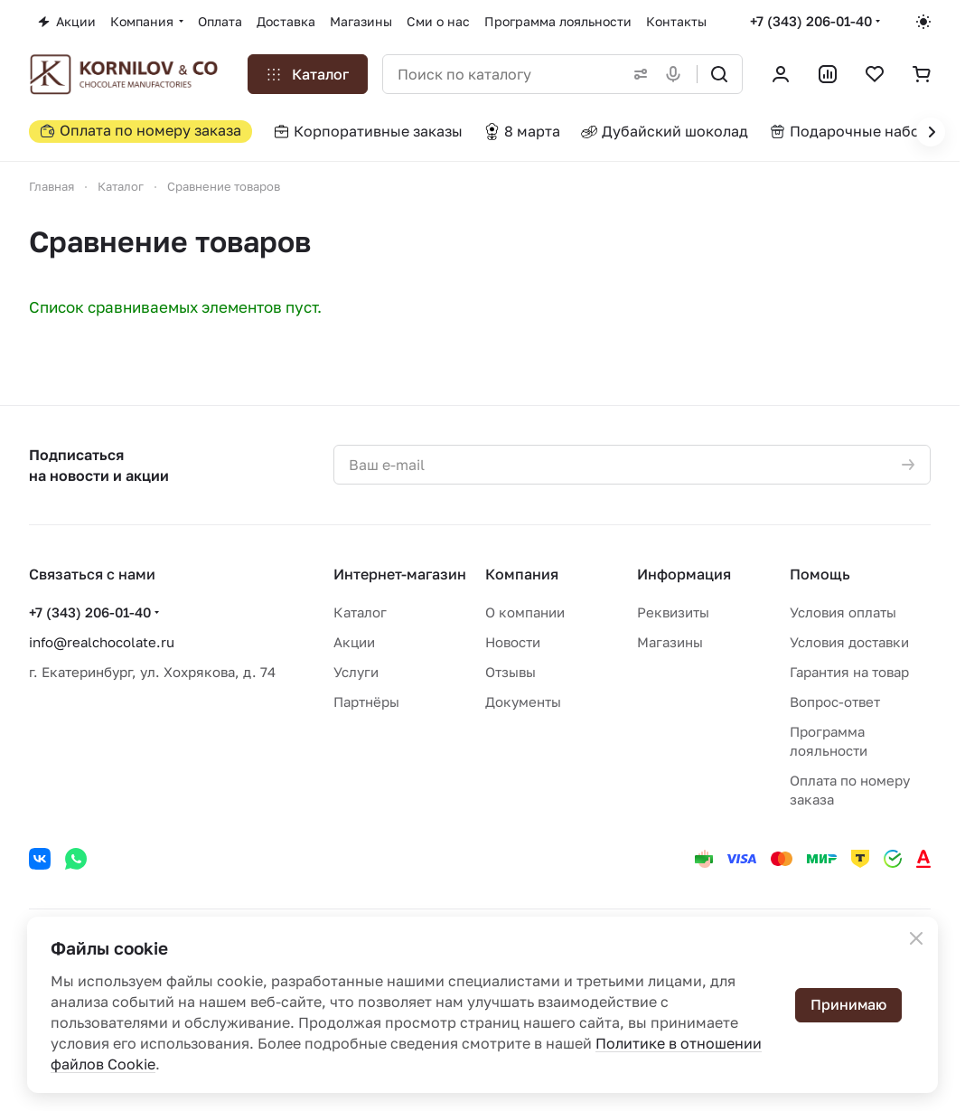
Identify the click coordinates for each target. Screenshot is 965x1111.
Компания (521, 574)
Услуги (356, 672)
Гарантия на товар (849, 672)
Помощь (820, 574)
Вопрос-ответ (835, 701)
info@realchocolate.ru (101, 642)
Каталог (360, 612)
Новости (512, 642)
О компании (525, 612)
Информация (684, 574)
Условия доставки (849, 642)
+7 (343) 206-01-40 (811, 21)
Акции (354, 642)
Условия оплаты (843, 612)
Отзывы (510, 672)
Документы (523, 701)
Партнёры (366, 701)
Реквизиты (673, 612)
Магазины (670, 642)
